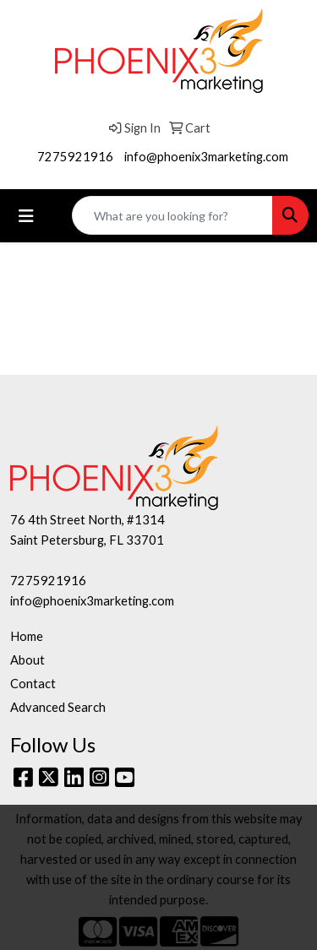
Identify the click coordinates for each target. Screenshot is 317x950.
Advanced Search (58, 707)
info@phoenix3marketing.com (206, 156)
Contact (33, 683)
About (27, 660)
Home (26, 636)
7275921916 (75, 156)
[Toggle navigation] (26, 216)
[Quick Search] (172, 215)
